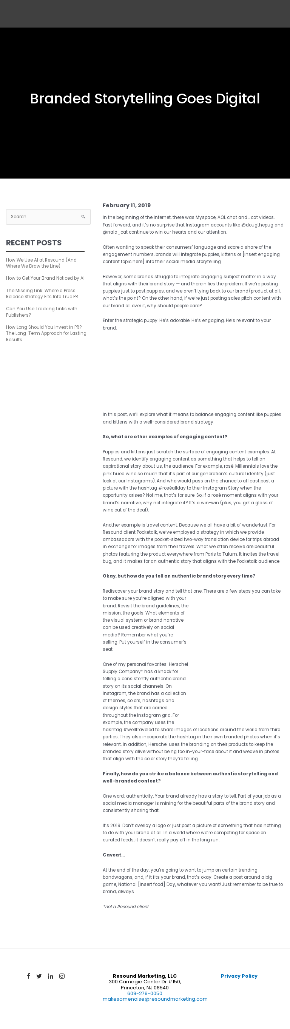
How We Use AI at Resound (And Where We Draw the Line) (41, 263)
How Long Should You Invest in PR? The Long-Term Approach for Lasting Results (46, 333)
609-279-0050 (144, 993)
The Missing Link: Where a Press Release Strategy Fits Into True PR (42, 294)
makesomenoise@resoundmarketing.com (155, 999)
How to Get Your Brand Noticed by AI (45, 278)
